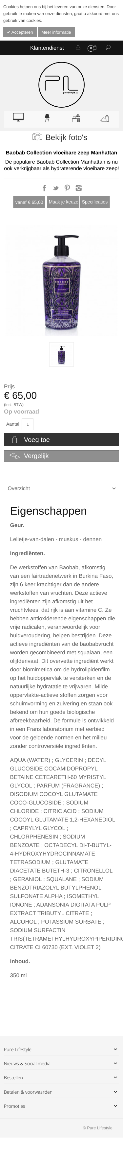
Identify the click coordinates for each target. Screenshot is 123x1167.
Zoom (61, 280)
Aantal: (13, 424)
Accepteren (21, 32)
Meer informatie (56, 32)
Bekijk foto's (66, 137)
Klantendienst (47, 48)
